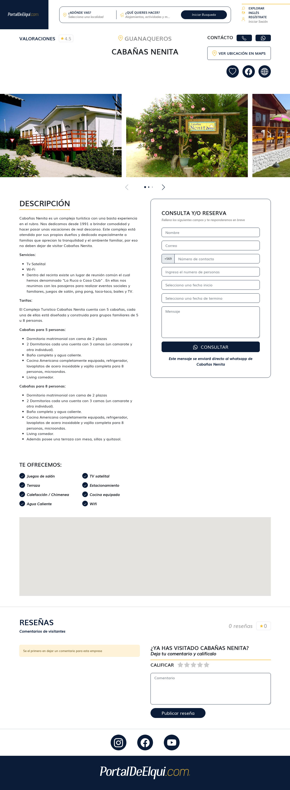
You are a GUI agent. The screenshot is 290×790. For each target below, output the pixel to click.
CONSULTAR (210, 347)
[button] (258, 19)
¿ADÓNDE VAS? (79, 12)
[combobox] (90, 17)
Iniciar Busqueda (204, 14)
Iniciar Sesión (258, 21)
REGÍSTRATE (258, 17)
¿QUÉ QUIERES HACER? (142, 12)
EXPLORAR (256, 8)
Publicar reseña (178, 713)
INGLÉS (254, 13)
